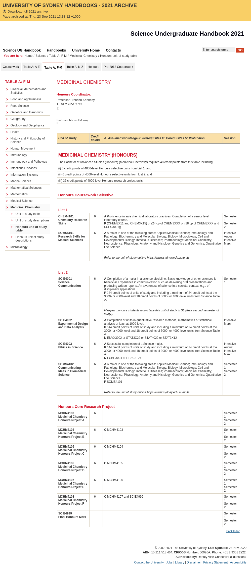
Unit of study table (28, 214)
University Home (86, 50)
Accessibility (238, 562)
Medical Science (21, 201)
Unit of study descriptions (32, 220)
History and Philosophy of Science (28, 140)
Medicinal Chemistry (83, 56)
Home (28, 56)
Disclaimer (194, 562)
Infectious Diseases (24, 168)
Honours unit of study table (31, 228)
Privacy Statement (215, 562)
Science (40, 56)
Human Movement (23, 148)
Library (179, 562)
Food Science (20, 106)
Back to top (233, 531)
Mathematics (19, 194)
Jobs (169, 562)
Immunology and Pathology (29, 161)
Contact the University (149, 562)
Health (15, 132)
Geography (18, 119)
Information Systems (24, 174)
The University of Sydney (29, 35)
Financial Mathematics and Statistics (29, 90)
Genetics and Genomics (27, 112)
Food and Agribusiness (26, 99)
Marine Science (21, 181)
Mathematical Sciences (26, 187)
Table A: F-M (58, 56)
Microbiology (19, 247)
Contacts (113, 50)
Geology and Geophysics (27, 125)
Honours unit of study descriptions (30, 238)
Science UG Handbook (22, 50)
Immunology (19, 155)
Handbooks (56, 50)
